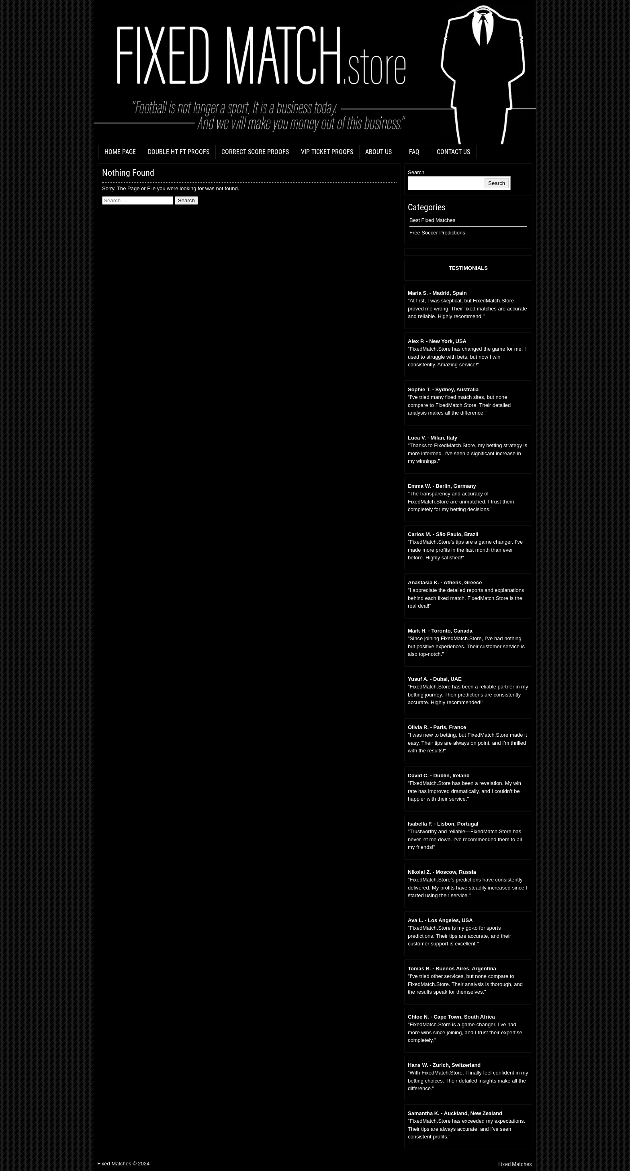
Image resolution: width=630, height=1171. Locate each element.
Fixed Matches (515, 1164)
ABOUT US (378, 152)
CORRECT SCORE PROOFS (255, 152)
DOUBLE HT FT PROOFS (178, 152)
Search (416, 172)
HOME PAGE (120, 152)
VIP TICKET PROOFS (327, 152)
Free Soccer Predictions (437, 233)
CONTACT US (453, 152)
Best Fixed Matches (432, 220)
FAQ (414, 152)
